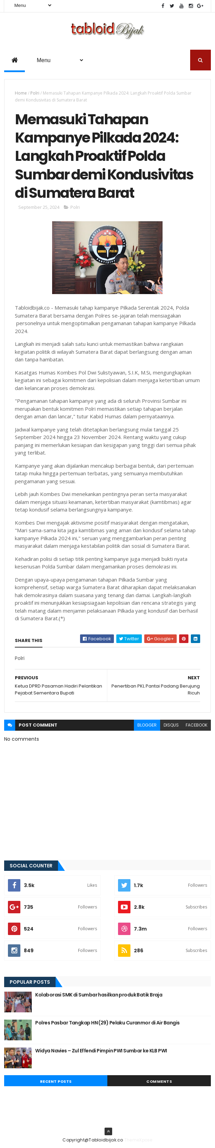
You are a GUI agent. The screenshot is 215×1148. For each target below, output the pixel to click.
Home (21, 93)
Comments (159, 1081)
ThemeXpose (138, 1140)
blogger (147, 725)
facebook (196, 725)
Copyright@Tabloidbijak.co (92, 1140)
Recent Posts (56, 1081)
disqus (171, 725)
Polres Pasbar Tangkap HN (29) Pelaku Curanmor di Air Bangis (107, 1022)
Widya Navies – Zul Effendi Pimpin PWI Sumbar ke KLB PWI (101, 1050)
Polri (34, 93)
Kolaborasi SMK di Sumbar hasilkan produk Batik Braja (98, 994)
